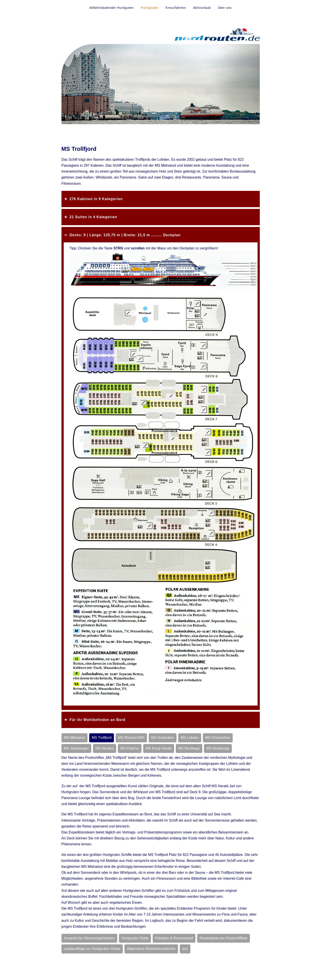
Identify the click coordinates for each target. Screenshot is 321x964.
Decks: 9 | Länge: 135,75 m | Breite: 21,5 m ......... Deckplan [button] (122, 235)
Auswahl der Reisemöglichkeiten (89, 938)
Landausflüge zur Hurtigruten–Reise (92, 949)
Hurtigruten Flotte (135, 938)
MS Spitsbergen (76, 748)
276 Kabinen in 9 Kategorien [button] (93, 199)
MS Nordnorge (217, 748)
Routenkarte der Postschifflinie (223, 938)
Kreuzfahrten (176, 7)
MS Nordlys (104, 748)
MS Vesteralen (162, 737)
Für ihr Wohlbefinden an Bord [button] (94, 720)
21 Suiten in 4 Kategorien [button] (90, 217)
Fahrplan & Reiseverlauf (174, 938)
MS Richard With (131, 737)
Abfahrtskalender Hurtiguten (111, 7)
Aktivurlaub (202, 7)
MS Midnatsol (74, 737)
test (185, 949)
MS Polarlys (129, 748)
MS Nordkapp (189, 748)
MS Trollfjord (101, 737)
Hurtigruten (149, 7)
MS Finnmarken (217, 737)
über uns (225, 7)
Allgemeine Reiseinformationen (151, 949)
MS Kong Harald (158, 748)
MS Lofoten (190, 737)
